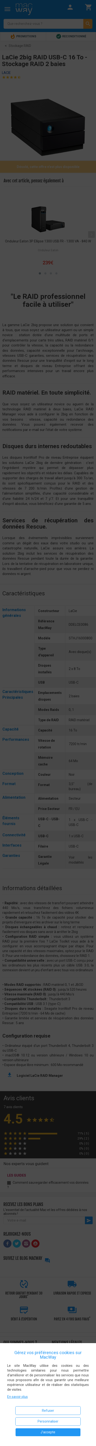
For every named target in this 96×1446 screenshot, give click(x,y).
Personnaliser (48, 1421)
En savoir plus (17, 1397)
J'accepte (47, 1432)
